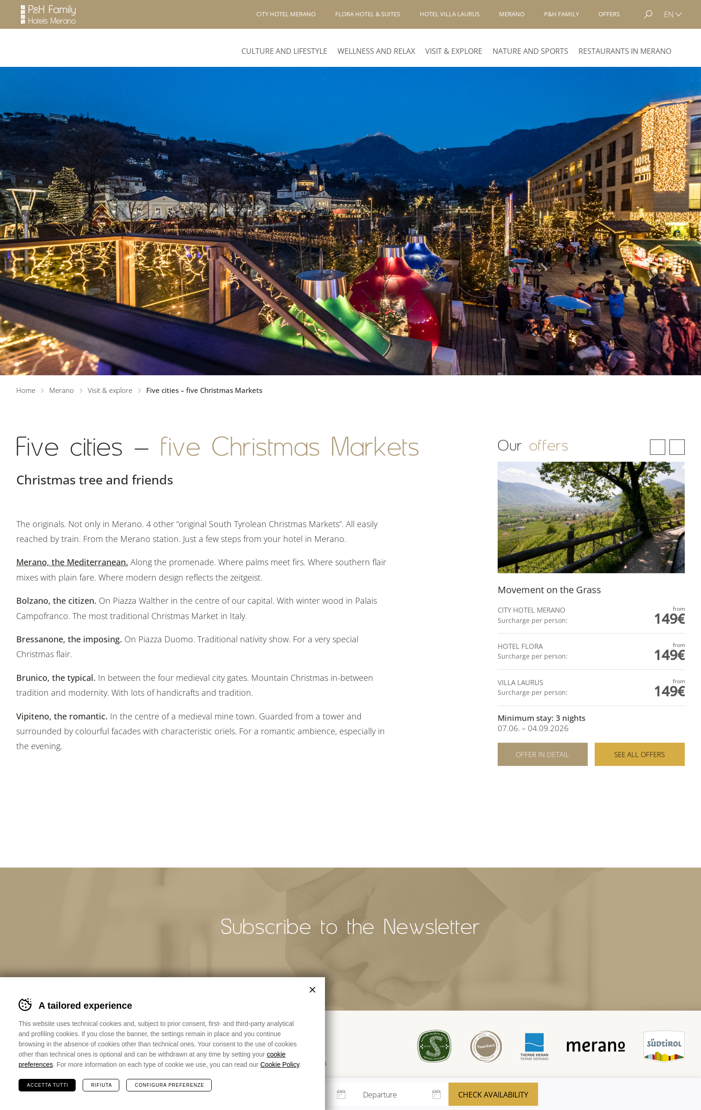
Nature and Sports (530, 51)
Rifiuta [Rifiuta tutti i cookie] (101, 1085)
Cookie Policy (279, 1064)
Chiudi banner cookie (312, 989)
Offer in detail (542, 779)
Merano (50, 47)
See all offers (639, 779)
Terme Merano (534, 1046)
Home (25, 390)
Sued (434, 1046)
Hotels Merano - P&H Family (48, 14)
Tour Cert (486, 1046)
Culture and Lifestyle (284, 51)
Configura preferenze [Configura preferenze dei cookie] (169, 1085)
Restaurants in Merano (624, 51)
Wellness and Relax (376, 51)
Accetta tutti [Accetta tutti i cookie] (47, 1085)
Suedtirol (664, 1046)
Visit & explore (453, 51)
